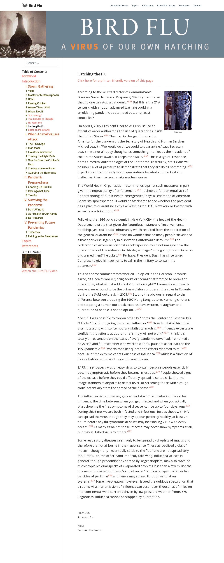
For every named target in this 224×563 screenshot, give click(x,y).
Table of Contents (34, 71)
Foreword (29, 76)
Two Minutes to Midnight (40, 118)
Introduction (31, 81)
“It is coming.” (35, 115)
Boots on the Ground (38, 129)
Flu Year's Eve (85, 517)
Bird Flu (35, 5)
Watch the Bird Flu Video (40, 271)
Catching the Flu (36, 126)
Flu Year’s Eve (35, 122)
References (30, 246)
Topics (26, 241)
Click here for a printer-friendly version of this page (115, 80)
